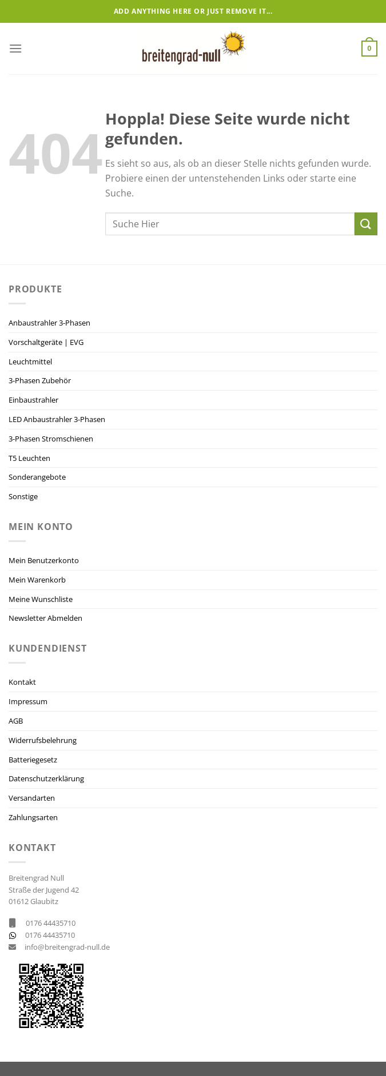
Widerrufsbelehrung (43, 740)
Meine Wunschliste (41, 599)
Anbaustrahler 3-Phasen (49, 323)
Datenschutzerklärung (46, 778)
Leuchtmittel (30, 361)
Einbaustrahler (33, 400)
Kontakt (22, 682)
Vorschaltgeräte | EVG (46, 342)
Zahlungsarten (33, 817)
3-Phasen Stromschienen (51, 438)
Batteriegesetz (33, 759)
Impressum (28, 701)
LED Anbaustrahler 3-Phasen (57, 419)
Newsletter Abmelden (45, 618)
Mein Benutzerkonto (44, 560)
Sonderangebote (37, 477)
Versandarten (32, 798)
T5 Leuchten (29, 458)
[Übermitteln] (366, 223)
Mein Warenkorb (37, 580)
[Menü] (15, 48)
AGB (16, 721)
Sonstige (23, 496)
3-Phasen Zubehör (40, 380)
